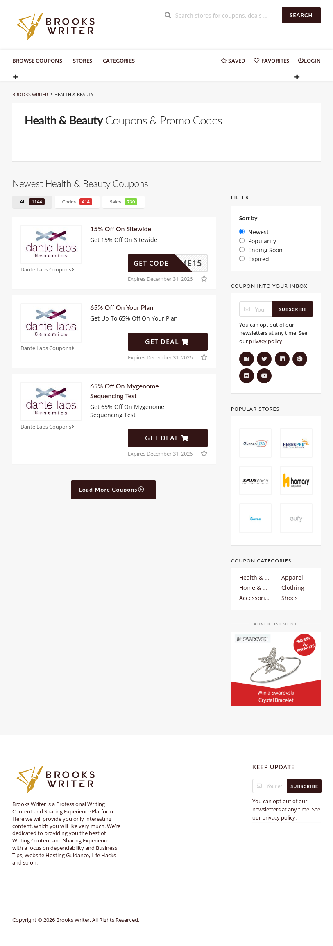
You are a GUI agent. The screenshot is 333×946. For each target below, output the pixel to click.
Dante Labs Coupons (48, 269)
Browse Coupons (37, 60)
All (32, 201)
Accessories (254, 598)
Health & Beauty (254, 577)
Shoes (289, 598)
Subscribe (293, 309)
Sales (123, 201)
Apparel (292, 577)
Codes (77, 201)
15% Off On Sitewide (120, 229)
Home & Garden (254, 588)
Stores (82, 60)
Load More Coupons (112, 489)
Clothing (292, 588)
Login (309, 60)
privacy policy (265, 341)
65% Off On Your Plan (121, 307)
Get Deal (167, 341)
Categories (119, 60)
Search (301, 15)
